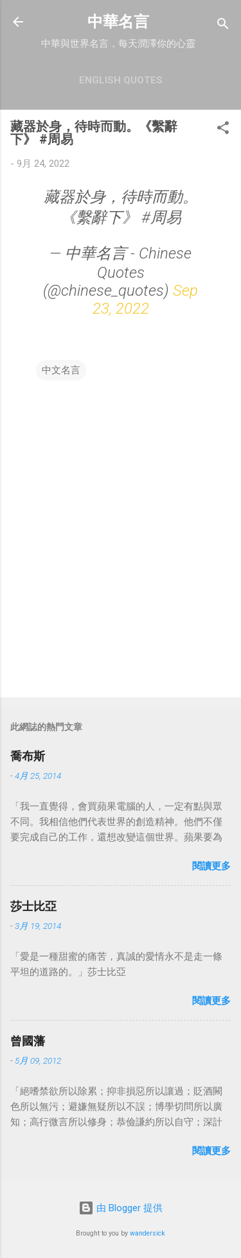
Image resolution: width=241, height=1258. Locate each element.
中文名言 (61, 370)
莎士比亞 (33, 906)
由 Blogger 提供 (120, 1208)
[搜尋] (223, 26)
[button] (223, 130)
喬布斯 (27, 756)
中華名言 (118, 22)
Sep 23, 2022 (146, 300)
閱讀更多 (211, 866)
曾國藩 (27, 1041)
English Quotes (121, 80)
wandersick (147, 1233)
